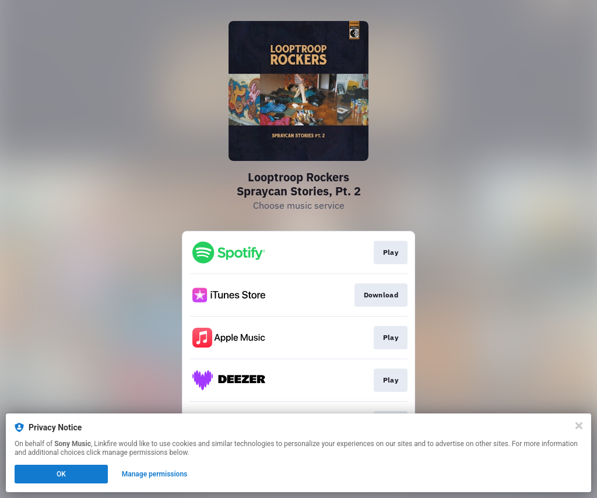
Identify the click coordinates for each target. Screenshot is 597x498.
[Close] (579, 425)
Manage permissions (155, 474)
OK (61, 474)
